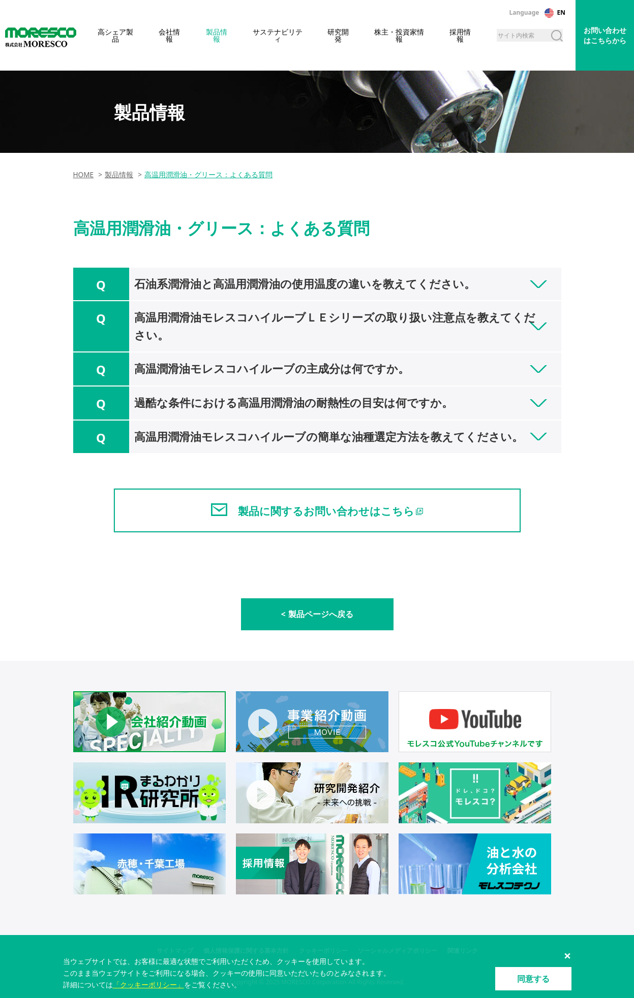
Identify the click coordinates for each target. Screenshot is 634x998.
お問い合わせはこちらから (605, 35)
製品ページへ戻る (320, 614)
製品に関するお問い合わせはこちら (326, 511)
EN (561, 12)
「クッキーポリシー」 (148, 984)
